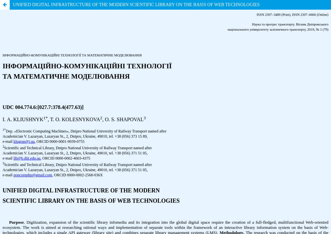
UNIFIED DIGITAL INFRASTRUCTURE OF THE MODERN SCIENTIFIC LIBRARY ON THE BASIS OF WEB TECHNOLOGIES (136, 4)
